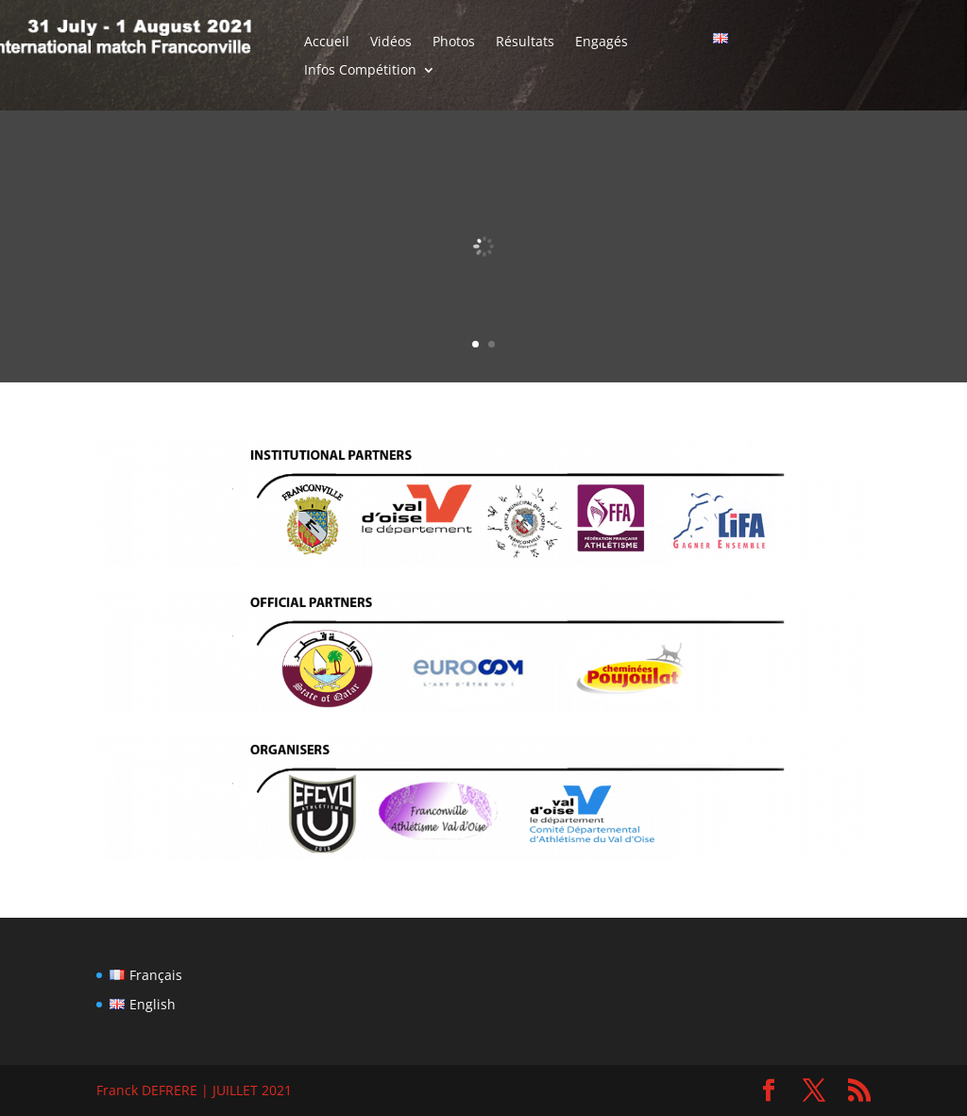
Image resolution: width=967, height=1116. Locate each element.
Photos (454, 42)
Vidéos (391, 42)
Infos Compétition (360, 70)
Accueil (326, 42)
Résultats (525, 42)
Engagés (601, 42)
